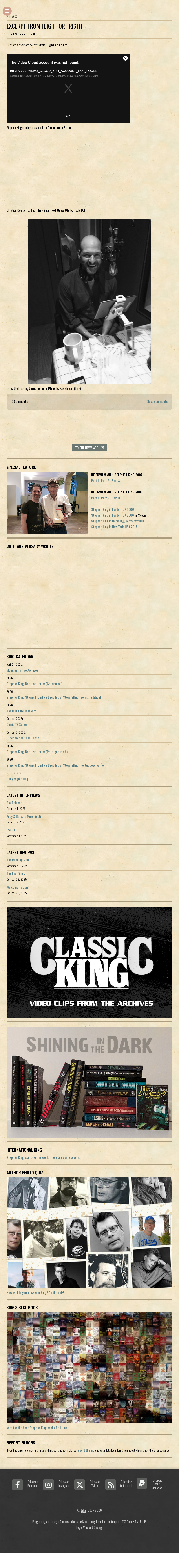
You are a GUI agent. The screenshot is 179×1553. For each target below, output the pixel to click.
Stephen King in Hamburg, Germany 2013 (117, 520)
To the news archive (89, 447)
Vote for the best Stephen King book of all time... (38, 1427)
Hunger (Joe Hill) (17, 778)
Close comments (157, 401)
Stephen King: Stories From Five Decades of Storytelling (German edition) (54, 697)
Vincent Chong (92, 1527)
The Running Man (18, 859)
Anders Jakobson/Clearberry (77, 1521)
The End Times (16, 873)
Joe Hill (11, 830)
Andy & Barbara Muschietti (24, 816)
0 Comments (19, 401)
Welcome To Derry (18, 887)
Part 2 (105, 480)
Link (77, 388)
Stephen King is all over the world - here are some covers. (43, 1157)
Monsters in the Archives (22, 670)
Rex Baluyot (14, 802)
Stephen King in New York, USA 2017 (114, 526)
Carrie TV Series (17, 724)
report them (85, 1450)
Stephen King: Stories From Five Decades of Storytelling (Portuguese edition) (56, 765)
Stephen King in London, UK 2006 (112, 509)
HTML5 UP (139, 1521)
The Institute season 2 (21, 711)
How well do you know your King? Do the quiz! (35, 1292)
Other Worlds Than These (23, 738)
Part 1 (95, 480)
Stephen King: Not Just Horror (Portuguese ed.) (37, 751)
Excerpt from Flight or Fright (45, 26)
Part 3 (116, 480)
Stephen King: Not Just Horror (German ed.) (34, 683)
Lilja (83, 1510)
